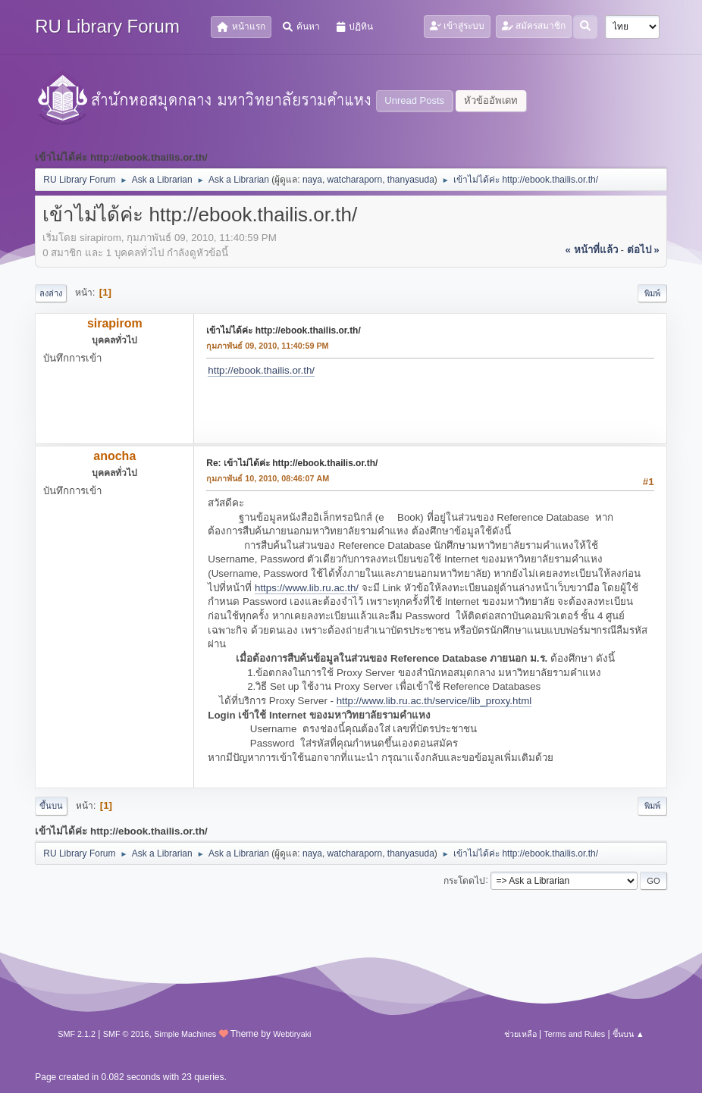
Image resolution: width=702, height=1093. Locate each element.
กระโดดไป (464, 880)
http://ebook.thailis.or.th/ (261, 370)
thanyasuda (410, 179)
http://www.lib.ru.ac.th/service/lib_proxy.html (434, 700)
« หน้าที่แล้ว (592, 249)
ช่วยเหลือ (520, 1033)
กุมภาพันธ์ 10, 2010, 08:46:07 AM (267, 478)
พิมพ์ (652, 293)
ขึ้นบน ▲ (628, 1033)
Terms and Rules (574, 1033)
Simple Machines (185, 1033)
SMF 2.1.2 (77, 1033)
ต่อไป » (643, 249)
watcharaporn (355, 179)
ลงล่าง (50, 293)
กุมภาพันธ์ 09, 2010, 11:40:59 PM (267, 345)
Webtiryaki (292, 1033)
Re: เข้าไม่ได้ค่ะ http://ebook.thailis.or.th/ (292, 463)
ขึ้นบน (51, 805)
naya (312, 179)
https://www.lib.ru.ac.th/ (307, 587)
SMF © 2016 (126, 1033)
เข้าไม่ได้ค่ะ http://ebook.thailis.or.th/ (283, 330)
